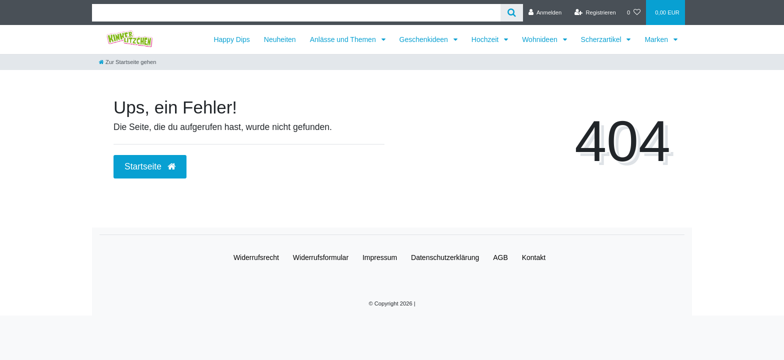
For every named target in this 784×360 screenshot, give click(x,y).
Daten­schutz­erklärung (445, 258)
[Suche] (511, 13)
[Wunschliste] (634, 12)
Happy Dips (232, 40)
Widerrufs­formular (320, 258)
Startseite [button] (150, 167)
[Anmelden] (545, 12)
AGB (500, 258)
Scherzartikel (602, 40)
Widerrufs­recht (256, 258)
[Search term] (296, 13)
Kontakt (534, 258)
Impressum (379, 258)
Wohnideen (540, 40)
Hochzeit (486, 40)
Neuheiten (280, 40)
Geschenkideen (425, 40)
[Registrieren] (595, 12)
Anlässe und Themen (344, 40)
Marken (657, 40)
